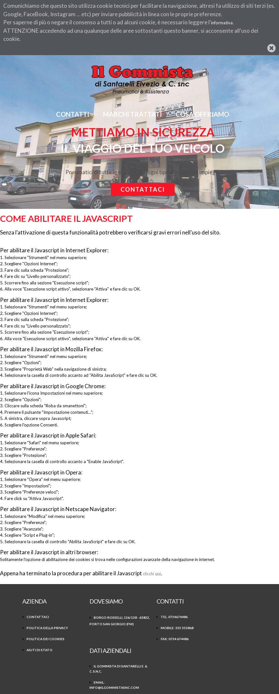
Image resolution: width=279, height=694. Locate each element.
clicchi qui (152, 573)
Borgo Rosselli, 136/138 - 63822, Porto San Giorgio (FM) (107, 623)
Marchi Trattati (132, 114)
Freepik (109, 678)
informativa (222, 22)
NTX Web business (174, 685)
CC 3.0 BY (196, 678)
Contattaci (143, 189)
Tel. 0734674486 (160, 616)
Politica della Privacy (47, 627)
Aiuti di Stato (39, 650)
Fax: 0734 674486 (161, 638)
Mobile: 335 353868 (163, 627)
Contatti (72, 114)
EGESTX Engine (100, 685)
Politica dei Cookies (45, 638)
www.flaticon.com (145, 678)
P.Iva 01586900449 (222, 649)
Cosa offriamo (202, 114)
